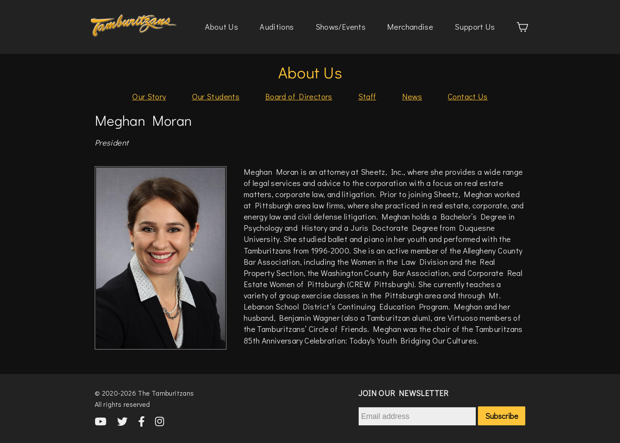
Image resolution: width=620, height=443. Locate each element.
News (412, 96)
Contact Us (468, 96)
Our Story (149, 96)
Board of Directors (298, 96)
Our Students (215, 96)
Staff (367, 96)
